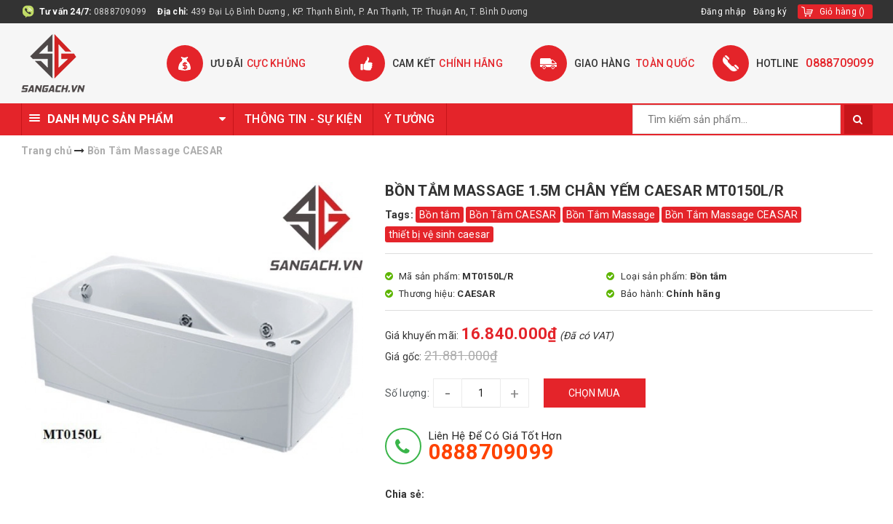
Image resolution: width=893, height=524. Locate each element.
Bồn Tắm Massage (611, 215)
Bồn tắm (439, 215)
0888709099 (120, 12)
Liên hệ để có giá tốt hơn (495, 446)
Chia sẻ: (405, 494)
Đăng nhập (724, 12)
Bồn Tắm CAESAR (513, 215)
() (842, 12)
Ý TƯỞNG (409, 119)
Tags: (400, 215)
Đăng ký (770, 12)
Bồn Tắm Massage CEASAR (731, 215)
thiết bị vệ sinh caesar (440, 234)
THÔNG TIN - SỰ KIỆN (303, 119)
